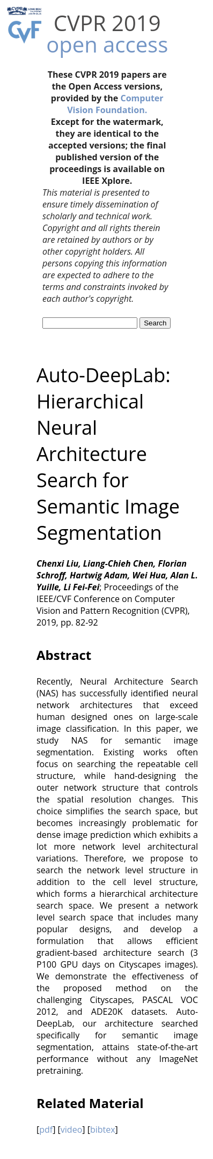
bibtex (102, 1129)
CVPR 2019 (107, 23)
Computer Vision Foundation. (115, 104)
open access (107, 44)
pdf (46, 1129)
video (71, 1129)
